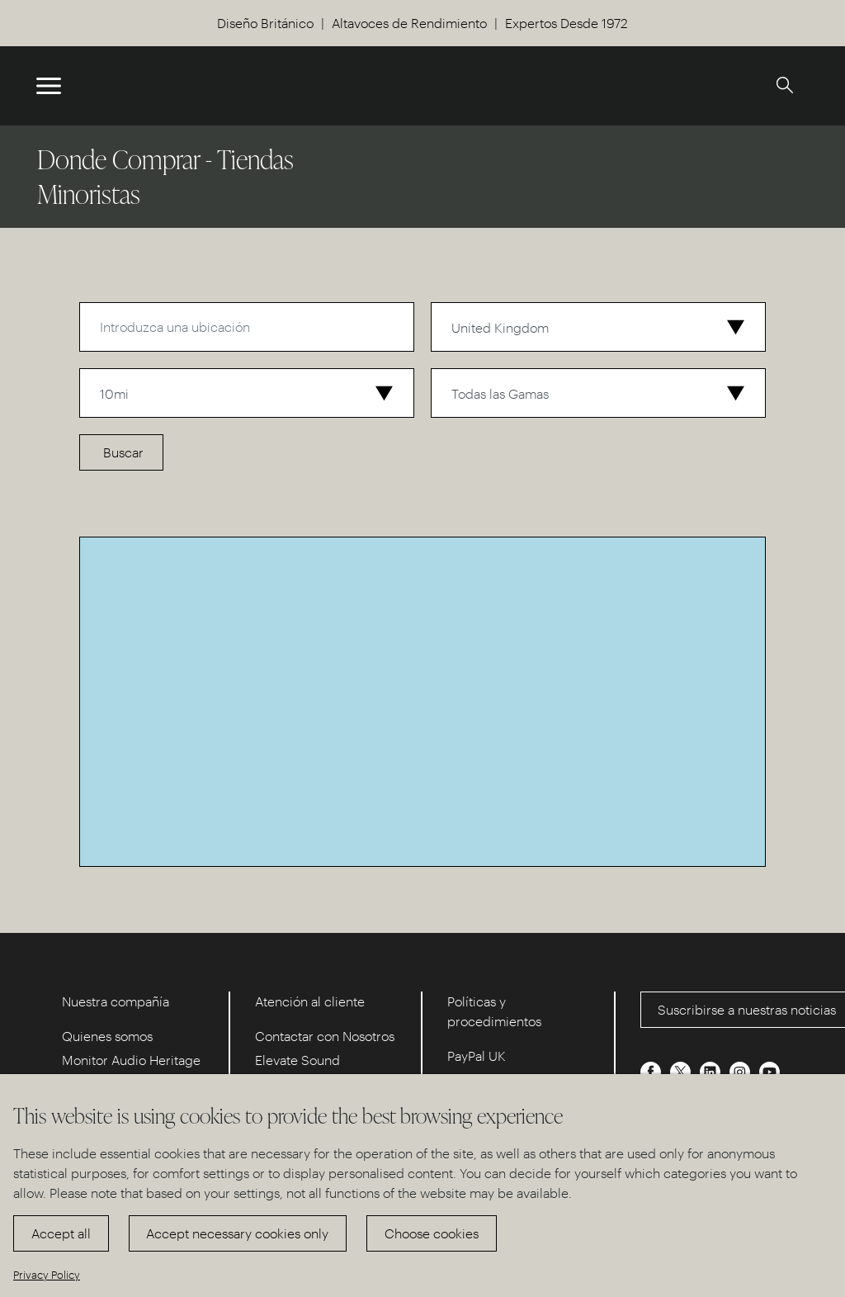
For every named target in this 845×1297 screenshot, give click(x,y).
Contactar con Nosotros (324, 1036)
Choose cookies (432, 1233)
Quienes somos (107, 1036)
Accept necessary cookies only (237, 1233)
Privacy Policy (46, 1274)
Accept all (61, 1233)
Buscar (123, 452)
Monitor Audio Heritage (131, 1059)
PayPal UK (476, 1055)
